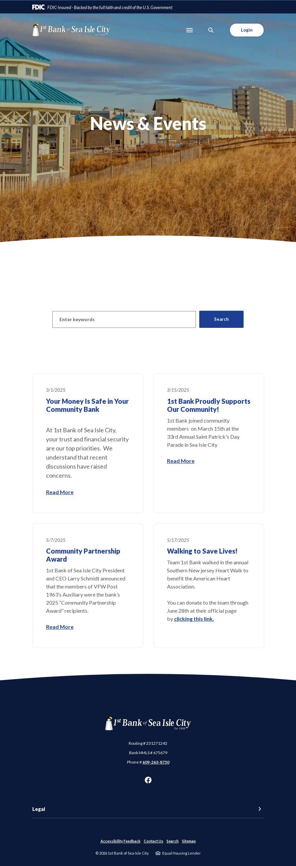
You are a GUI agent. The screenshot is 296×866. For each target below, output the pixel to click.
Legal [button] (38, 809)
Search (173, 841)
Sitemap (189, 841)
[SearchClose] (211, 30)
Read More (60, 492)
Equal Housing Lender (181, 853)
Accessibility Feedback (120, 841)
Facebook (148, 780)
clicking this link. (194, 618)
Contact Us (153, 841)
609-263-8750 (155, 762)
